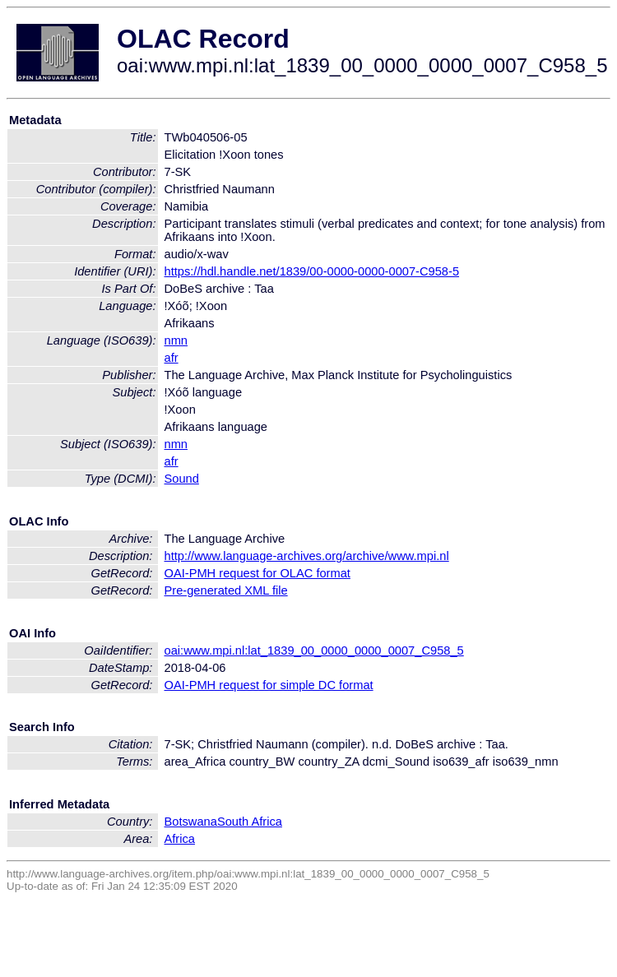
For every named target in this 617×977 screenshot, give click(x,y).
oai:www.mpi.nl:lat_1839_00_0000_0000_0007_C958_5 (314, 650)
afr (172, 357)
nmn (176, 340)
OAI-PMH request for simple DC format (269, 685)
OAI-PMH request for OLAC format (257, 573)
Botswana (191, 821)
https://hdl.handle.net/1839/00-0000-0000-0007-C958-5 (312, 271)
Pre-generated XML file (226, 590)
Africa (180, 838)
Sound (182, 478)
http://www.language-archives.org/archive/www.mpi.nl (307, 556)
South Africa (249, 821)
